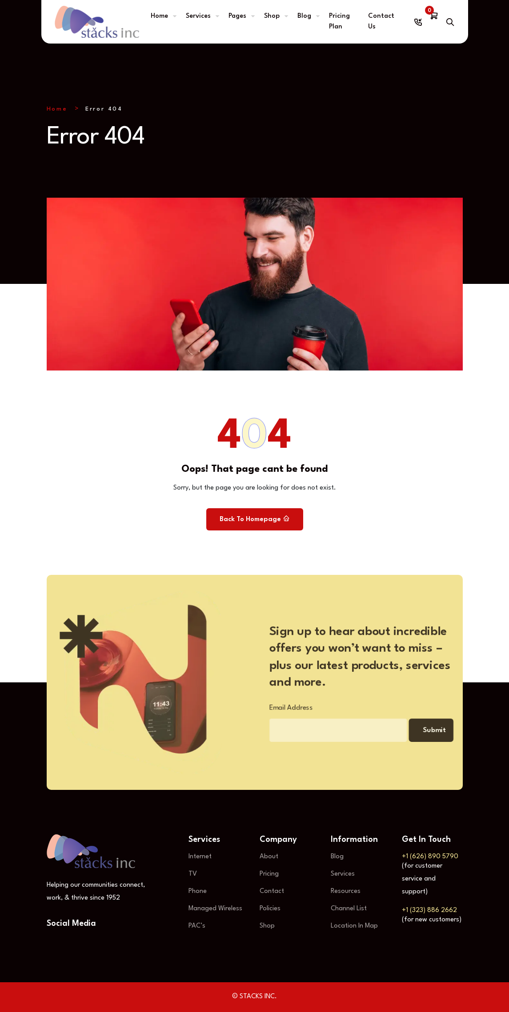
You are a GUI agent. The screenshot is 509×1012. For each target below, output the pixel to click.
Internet (200, 856)
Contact (272, 891)
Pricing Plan (339, 21)
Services (198, 16)
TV (192, 874)
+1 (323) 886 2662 (429, 910)
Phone (197, 891)
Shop (272, 16)
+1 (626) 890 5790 (430, 856)
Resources (346, 891)
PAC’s (196, 926)
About (269, 856)
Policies (270, 908)
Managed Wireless (215, 908)
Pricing (269, 874)
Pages (237, 16)
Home (159, 16)
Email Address (284, 710)
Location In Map (354, 926)
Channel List (349, 908)
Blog (304, 16)
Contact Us (381, 21)
